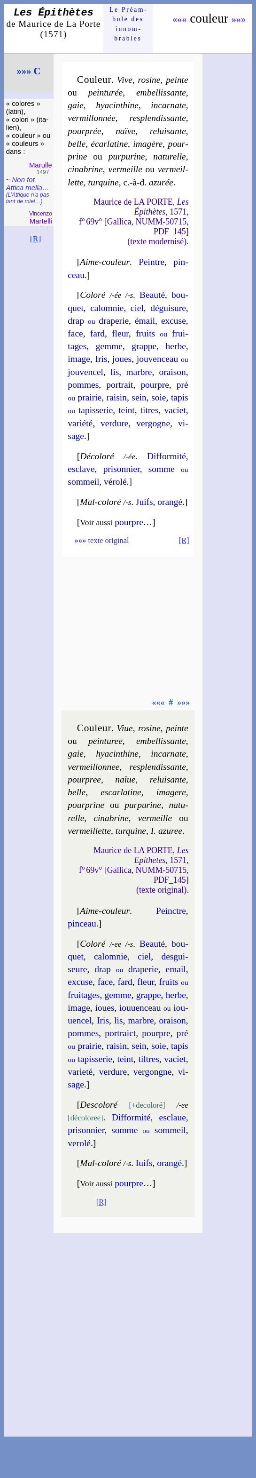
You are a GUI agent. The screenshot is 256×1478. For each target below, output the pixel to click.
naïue (125, 779)
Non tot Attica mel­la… (27, 190)
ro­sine (149, 80)
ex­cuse (173, 321)
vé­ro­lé (115, 482)
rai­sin (117, 397)
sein (139, 397)
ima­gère (148, 144)
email (176, 969)
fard (97, 333)
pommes (83, 385)
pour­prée (84, 131)
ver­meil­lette (89, 831)
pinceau (82, 923)
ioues (104, 1008)
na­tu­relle (169, 156)
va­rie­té (80, 1072)
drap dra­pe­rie (98, 321)
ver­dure (114, 423)
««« (179, 19)
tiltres (149, 1059)
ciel (137, 308)
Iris (101, 359)
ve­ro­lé (79, 1143)
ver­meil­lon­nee (93, 767)
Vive (124, 80)
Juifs (144, 502)
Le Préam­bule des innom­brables (128, 24)
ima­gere (171, 792)
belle (76, 144)
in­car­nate (168, 105)
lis (114, 372)
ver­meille (125, 169)
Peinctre (171, 911)
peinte (177, 80)
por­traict (120, 1033)
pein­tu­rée (105, 92)
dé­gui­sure (168, 308)
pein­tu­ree (105, 741)
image (79, 359)
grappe (144, 346)
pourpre (154, 385)
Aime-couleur (105, 262)
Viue (124, 728)
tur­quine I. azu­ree (149, 831)
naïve (125, 131)
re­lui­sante (168, 131)
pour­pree (84, 779)
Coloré (92, 295)
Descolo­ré (98, 1105)
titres (149, 410)
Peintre (151, 262)
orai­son (172, 372)
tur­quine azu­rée (130, 182)
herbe (176, 346)
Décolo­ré (97, 456)
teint (126, 410)
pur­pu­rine (127, 156)
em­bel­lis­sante (161, 92)
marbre (139, 372)
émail (145, 321)
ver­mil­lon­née (91, 118)
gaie (75, 105)
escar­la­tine (121, 792)
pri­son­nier (121, 469)
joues (122, 359)
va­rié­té (80, 423)
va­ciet (175, 410)
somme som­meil (148, 1130)
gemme (109, 346)
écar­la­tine (109, 144)
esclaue (172, 1117)
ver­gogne (153, 423)
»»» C (28, 71)
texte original (102, 540)
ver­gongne (152, 1072)
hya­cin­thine (117, 105)
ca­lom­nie (107, 308)
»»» (239, 19)
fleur (120, 333)
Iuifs (144, 1163)
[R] (35, 238)
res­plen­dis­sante (158, 118)
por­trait (119, 385)
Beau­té (152, 295)
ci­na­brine (85, 169)
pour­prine (86, 805)
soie (158, 397)
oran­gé (169, 502)
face (75, 333)
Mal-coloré (100, 502)
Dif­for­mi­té (166, 456)
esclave (81, 469)
